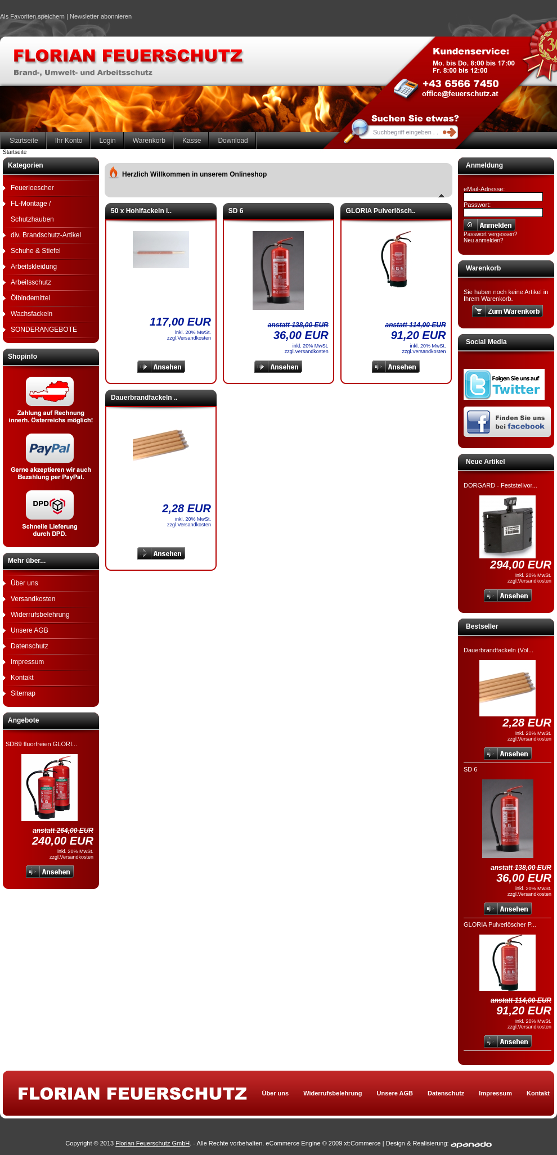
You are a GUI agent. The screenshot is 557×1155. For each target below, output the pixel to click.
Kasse (191, 141)
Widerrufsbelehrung (40, 615)
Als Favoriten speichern (32, 18)
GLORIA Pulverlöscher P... (500, 924)
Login (107, 141)
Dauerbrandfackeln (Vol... (498, 650)
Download (233, 141)
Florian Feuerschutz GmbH (152, 1143)
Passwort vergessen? (491, 234)
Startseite (24, 141)
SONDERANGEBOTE (44, 329)
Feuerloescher (32, 188)
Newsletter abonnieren (101, 16)
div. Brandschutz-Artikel (46, 235)
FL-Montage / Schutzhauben (32, 211)
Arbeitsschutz (31, 282)
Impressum (27, 662)
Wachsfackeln (31, 314)
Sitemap (23, 693)
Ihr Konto (69, 141)
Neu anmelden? (484, 240)
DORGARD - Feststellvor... (500, 485)
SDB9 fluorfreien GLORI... (41, 744)
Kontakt (22, 678)
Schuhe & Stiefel (36, 251)
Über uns (24, 583)
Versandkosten (33, 599)
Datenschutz (29, 646)
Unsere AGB (29, 630)
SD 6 (470, 769)
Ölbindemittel (30, 298)
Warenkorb (149, 141)
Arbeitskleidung (34, 266)
